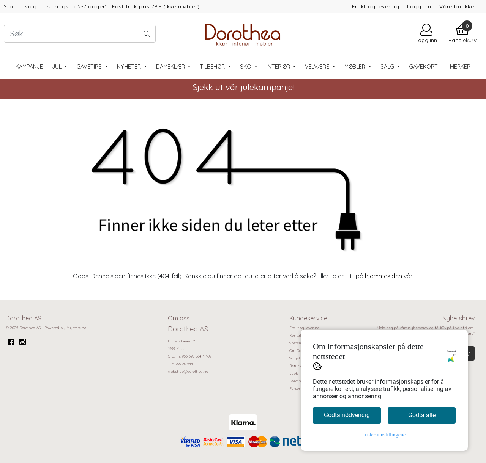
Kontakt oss (299, 335)
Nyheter (129, 66)
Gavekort (423, 66)
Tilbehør (213, 66)
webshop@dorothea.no (188, 371)
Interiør (279, 66)
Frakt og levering (375, 6)
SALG (388, 66)
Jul (57, 66)
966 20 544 (184, 363)
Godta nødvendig (347, 415)
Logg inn (419, 6)
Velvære (318, 66)
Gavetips (89, 66)
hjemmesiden (383, 276)
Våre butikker (458, 6)
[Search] (80, 34)
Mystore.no (76, 327)
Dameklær (171, 66)
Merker (460, 66)
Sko (246, 66)
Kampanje (29, 66)
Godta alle (422, 415)
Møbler (355, 66)
